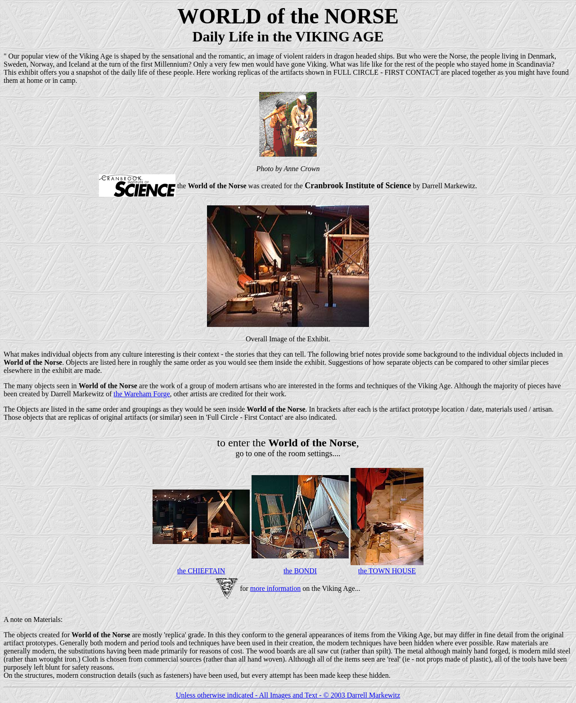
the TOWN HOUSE (387, 571)
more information (275, 588)
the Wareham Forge (141, 394)
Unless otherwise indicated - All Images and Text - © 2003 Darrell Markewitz (288, 695)
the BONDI (300, 571)
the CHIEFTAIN (201, 571)
